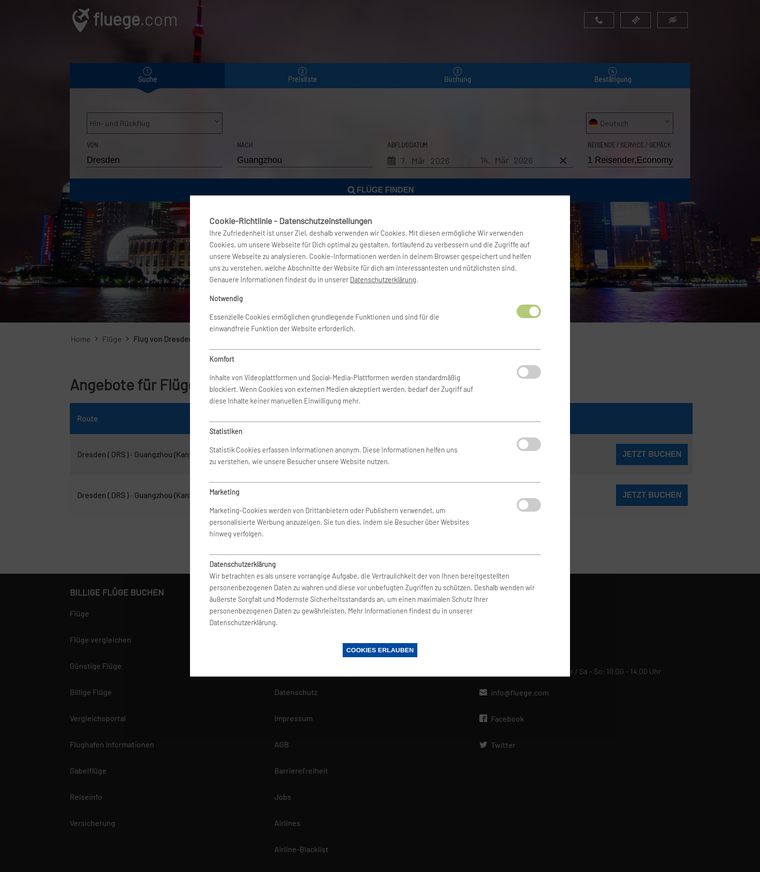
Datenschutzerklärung (383, 279)
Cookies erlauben (379, 650)
